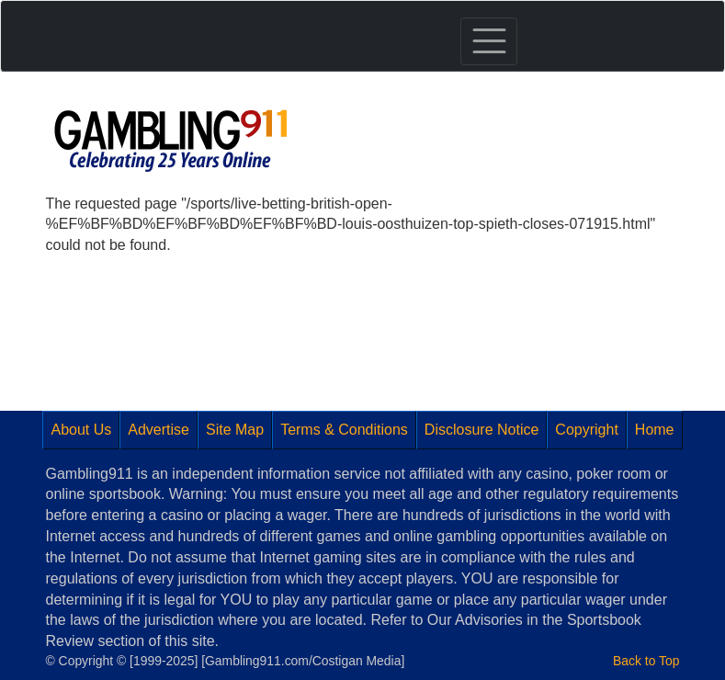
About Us (81, 429)
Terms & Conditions (344, 429)
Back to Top (646, 660)
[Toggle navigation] (488, 41)
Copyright (586, 429)
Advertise (158, 429)
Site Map (235, 429)
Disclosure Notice (481, 429)
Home (654, 429)
